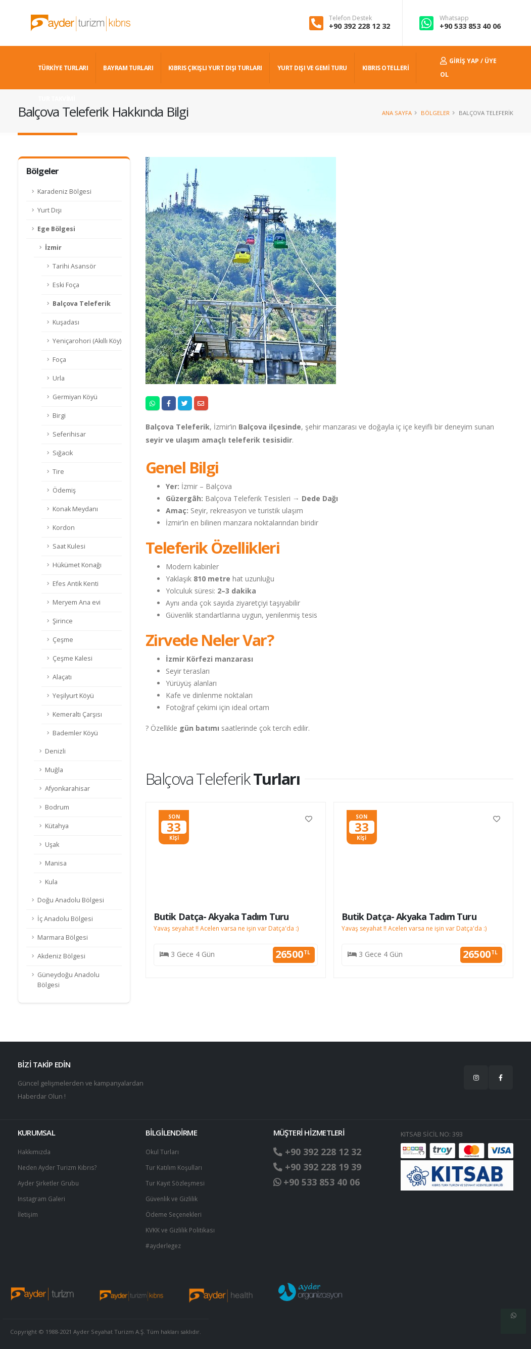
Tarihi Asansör (74, 266)
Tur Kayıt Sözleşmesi (176, 1181)
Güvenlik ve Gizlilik (173, 1197)
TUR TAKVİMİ (56, 98)
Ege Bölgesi (56, 229)
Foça (59, 359)
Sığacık (63, 453)
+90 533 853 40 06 (470, 26)
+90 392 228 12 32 (359, 26)
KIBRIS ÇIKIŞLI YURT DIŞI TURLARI (215, 68)
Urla (59, 378)
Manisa (56, 863)
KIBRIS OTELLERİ (385, 68)
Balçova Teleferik (82, 303)
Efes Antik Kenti (76, 583)
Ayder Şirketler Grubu (50, 1181)
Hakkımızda (35, 1151)
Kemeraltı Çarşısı (77, 714)
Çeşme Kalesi (72, 658)
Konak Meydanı (75, 509)
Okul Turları (163, 1151)
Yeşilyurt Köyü (73, 695)
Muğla (54, 770)
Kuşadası (66, 322)
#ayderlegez (164, 1242)
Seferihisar (69, 434)
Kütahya (57, 826)
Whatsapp (454, 18)
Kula (51, 882)
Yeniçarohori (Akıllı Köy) (87, 341)
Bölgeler (435, 113)
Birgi (59, 415)
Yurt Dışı (49, 210)
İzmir (53, 247)
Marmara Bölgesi (62, 937)
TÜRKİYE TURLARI (63, 68)
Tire (58, 471)
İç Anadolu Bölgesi (65, 918)
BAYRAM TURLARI (128, 68)
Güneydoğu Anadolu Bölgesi (68, 979)
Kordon (64, 527)
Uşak (52, 844)
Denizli (55, 751)
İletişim (28, 1212)
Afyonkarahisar (67, 788)
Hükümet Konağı (77, 565)
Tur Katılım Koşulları (174, 1166)
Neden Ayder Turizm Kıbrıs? (59, 1166)
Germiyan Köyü (75, 397)
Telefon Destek (350, 18)
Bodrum (57, 807)
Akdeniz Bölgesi (61, 956)
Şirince (63, 621)
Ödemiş (64, 490)
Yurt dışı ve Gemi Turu (312, 68)
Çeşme (63, 639)
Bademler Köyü (75, 733)
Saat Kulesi (69, 546)
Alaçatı (62, 677)
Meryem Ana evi (77, 602)
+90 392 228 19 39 (320, 1166)
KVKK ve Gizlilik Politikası (181, 1227)
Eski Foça (66, 285)
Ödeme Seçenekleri (176, 1212)
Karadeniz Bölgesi (64, 191)
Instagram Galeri (42, 1197)
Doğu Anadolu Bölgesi (70, 900)
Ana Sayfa (397, 113)
